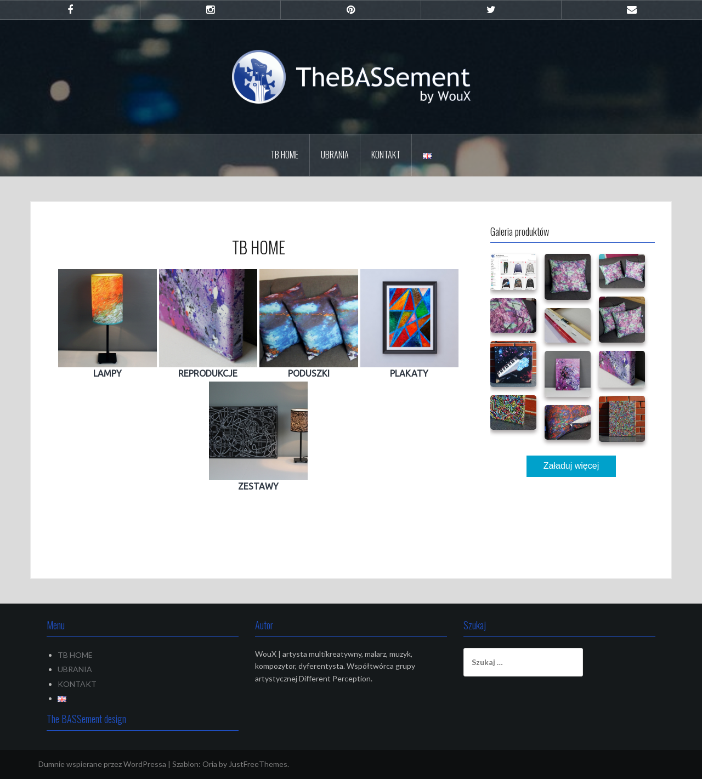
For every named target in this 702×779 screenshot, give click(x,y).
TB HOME (284, 154)
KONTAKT (385, 154)
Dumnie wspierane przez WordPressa (102, 764)
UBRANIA (335, 154)
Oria (209, 764)
